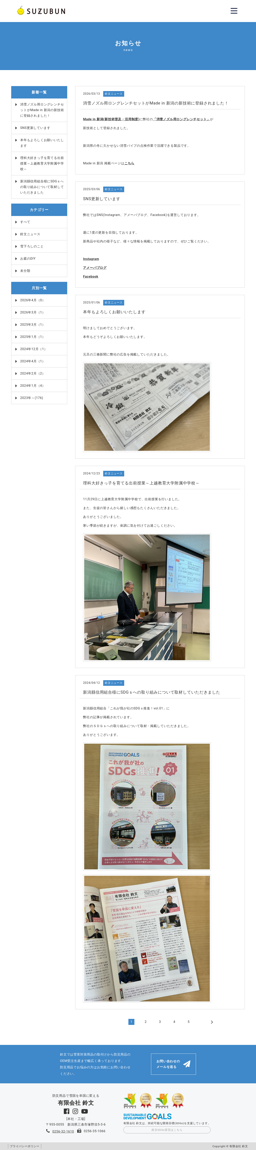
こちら (129, 163)
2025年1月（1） (32, 337)
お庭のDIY (28, 258)
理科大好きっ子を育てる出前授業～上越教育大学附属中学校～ (42, 163)
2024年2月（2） (32, 373)
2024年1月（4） (32, 386)
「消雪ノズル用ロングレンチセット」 (181, 119)
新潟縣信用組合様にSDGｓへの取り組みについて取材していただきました (42, 186)
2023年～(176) (31, 398)
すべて (25, 222)
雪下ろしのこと (32, 246)
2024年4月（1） (32, 361)
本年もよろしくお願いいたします (42, 143)
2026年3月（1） (32, 312)
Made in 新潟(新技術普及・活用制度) (111, 119)
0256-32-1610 (63, 1131)
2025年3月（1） (32, 324)
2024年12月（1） (33, 349)
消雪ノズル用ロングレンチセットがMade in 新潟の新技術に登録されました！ (42, 110)
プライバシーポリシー (24, 1146)
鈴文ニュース (30, 234)
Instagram (91, 259)
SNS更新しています (35, 128)
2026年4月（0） (32, 300)
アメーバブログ (95, 268)
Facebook (90, 276)
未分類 (25, 271)
